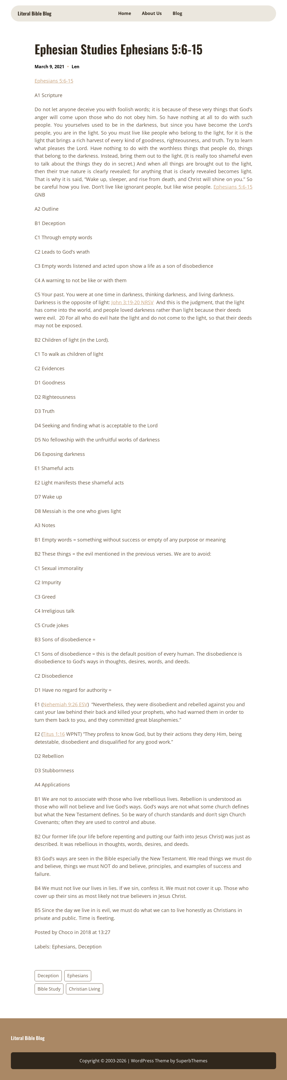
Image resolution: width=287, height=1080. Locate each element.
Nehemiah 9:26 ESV (65, 704)
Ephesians (77, 976)
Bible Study (49, 989)
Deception (48, 976)
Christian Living (84, 989)
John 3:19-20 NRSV (132, 302)
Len (76, 67)
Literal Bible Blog (34, 13)
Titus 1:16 (54, 734)
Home (124, 13)
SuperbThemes (191, 1061)
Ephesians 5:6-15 (54, 80)
